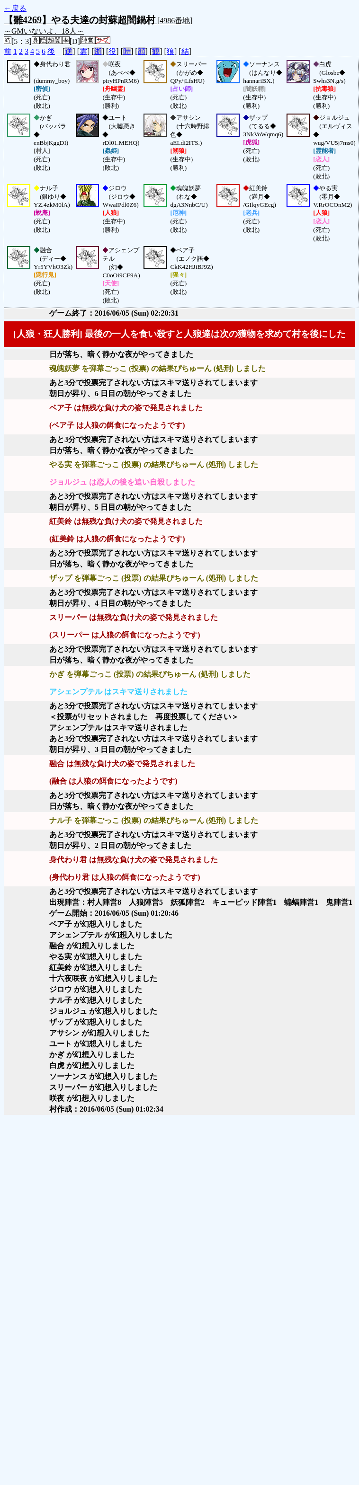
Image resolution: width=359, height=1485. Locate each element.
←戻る (15, 8)
